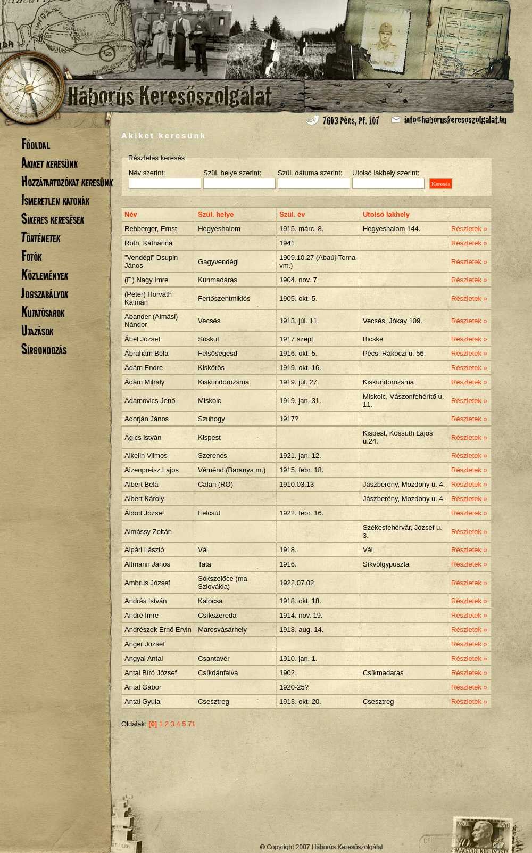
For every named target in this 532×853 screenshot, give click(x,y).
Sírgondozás (43, 349)
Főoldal (35, 144)
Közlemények (44, 274)
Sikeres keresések (52, 218)
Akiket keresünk (49, 162)
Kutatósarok (42, 311)
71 (191, 724)
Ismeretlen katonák (55, 200)
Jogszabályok (44, 293)
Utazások (37, 330)
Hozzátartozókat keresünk (67, 181)
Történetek (40, 237)
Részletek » (469, 229)
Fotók (31, 256)
